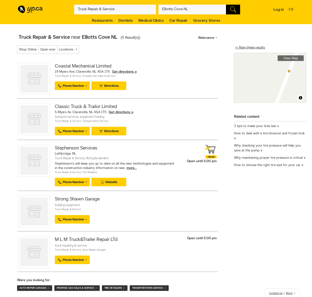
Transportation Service (95, 121)
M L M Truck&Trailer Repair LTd (86, 239)
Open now (47, 49)
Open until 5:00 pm (202, 161)
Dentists (125, 21)
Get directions (123, 72)
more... (132, 168)
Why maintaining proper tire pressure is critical (268, 158)
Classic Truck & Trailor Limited (86, 106)
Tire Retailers (89, 172)
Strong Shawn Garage (77, 199)
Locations (66, 49)
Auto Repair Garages (94, 250)
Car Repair (178, 21)
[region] (270, 78)
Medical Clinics (151, 21)
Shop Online (28, 49)
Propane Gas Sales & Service (99, 76)
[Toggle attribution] (300, 98)
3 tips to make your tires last (255, 126)
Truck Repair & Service (68, 76)
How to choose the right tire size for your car (267, 165)
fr (291, 10)
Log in (278, 10)
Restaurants (102, 21)
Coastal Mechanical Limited (83, 66)
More (289, 293)
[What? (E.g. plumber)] (115, 9)
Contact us (276, 293)
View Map (290, 58)
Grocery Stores (206, 21)
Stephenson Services (76, 148)
